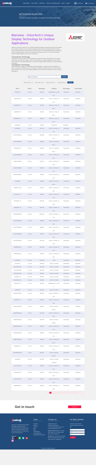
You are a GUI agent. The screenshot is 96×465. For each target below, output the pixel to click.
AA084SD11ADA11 (17, 326)
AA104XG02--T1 (17, 200)
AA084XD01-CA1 (17, 98)
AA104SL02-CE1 (17, 280)
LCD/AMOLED (36, 444)
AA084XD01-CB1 (17, 253)
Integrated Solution (90, 9)
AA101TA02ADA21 (17, 134)
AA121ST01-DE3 (17, 273)
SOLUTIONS (34, 3)
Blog (34, 441)
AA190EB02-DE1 (17, 247)
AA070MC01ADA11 (17, 352)
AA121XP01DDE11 (17, 233)
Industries (35, 436)
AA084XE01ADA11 (17, 313)
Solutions (35, 438)
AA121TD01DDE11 (17, 227)
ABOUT (68, 3)
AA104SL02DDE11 (17, 174)
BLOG (63, 3)
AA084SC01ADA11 (17, 339)
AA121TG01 (17, 263)
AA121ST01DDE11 (17, 167)
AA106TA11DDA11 (17, 293)
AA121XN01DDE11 (17, 240)
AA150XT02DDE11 (17, 161)
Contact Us (79, 406)
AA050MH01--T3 (17, 105)
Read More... (78, 92)
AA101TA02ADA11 (17, 141)
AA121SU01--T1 (17, 194)
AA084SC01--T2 (17, 346)
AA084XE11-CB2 (17, 187)
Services (35, 440)
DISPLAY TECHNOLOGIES (53, 3)
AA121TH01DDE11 (17, 220)
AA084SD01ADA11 (17, 332)
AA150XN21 (17, 359)
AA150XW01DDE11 (17, 154)
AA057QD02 (17, 125)
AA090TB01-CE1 (17, 148)
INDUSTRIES (26, 3)
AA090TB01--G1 (17, 207)
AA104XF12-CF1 (17, 372)
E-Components (91, 3)
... (80, 392)
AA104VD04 (17, 181)
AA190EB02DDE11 (17, 214)
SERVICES (42, 3)
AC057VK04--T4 (17, 283)
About (34, 443)
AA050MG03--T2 (17, 118)
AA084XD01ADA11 (17, 319)
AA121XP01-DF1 (17, 266)
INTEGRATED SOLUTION (39, 448)
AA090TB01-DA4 (17, 385)
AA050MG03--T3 (17, 111)
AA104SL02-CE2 (17, 379)
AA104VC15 (17, 92)
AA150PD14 (17, 260)
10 (76, 392)
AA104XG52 (17, 128)
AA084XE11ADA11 (17, 306)
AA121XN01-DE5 (17, 270)
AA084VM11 (17, 289)
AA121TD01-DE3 (17, 365)
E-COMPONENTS (37, 446)
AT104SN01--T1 (17, 276)
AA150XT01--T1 (17, 299)
